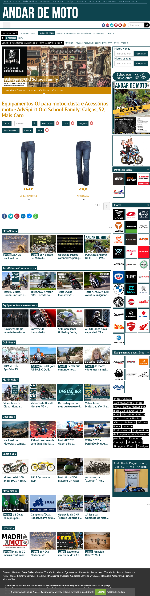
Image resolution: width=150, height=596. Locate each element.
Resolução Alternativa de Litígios (117, 575)
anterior (69, 42)
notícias (111, 33)
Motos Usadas (122, 398)
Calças (83, 123)
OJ (66, 123)
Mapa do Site (9, 579)
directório (11, 37)
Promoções (84, 572)
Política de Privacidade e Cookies (52, 575)
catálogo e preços (28, 33)
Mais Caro (47, 123)
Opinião (39, 572)
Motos (60, 572)
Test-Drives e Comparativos (20, 268)
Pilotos (131, 446)
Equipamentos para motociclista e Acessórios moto (129, 410)
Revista (120, 572)
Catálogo (44, 90)
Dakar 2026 (28, 572)
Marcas (32, 90)
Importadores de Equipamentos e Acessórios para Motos (131, 434)
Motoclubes (135, 442)
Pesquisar (141, 53)
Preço (27, 130)
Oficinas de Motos (125, 422)
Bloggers (119, 446)
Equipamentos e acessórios (20, 305)
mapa (20, 37)
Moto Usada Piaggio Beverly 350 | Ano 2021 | (131, 476)
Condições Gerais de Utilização (85, 575)
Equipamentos (71, 572)
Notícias (16, 572)
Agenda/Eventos (124, 402)
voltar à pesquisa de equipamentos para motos (97, 42)
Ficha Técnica (9, 575)
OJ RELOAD (83, 195)
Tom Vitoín (49, 572)
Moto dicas (10, 491)
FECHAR (101, 591)
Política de (116, 591)
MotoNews (10, 231)
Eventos (8, 528)
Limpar (7, 123)
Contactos (57, 90)
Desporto (9, 416)
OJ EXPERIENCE (28, 195)
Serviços (143, 446)
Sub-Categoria (11, 130)
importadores (99, 33)
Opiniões (9, 342)
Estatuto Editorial (26, 575)
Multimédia (10, 379)
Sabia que (10, 453)
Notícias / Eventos (15, 90)
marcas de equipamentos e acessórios (73, 33)
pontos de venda (46, 33)
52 (40, 130)
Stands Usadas (132, 418)
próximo (124, 42)
